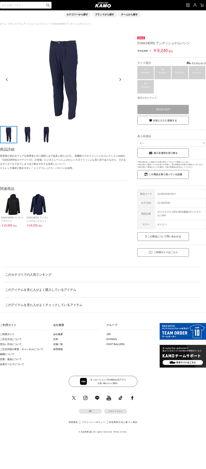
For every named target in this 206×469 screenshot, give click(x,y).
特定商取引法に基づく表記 (123, 422)
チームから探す (129, 14)
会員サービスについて (12, 364)
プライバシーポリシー (93, 422)
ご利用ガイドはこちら (166, 252)
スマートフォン (115, 411)
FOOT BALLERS (115, 344)
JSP (108, 334)
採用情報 (58, 349)
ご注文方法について (11, 339)
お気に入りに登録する (165, 120)
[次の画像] (120, 79)
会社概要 (58, 334)
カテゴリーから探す (77, 14)
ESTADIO (111, 339)
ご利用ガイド (7, 334)
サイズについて (199, 63)
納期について (7, 354)
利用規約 (73, 422)
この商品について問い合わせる (164, 236)
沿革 (55, 339)
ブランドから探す (104, 14)
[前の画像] (7, 79)
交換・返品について (11, 359)
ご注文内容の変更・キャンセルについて (21, 349)
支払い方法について (11, 344)
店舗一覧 (58, 344)
